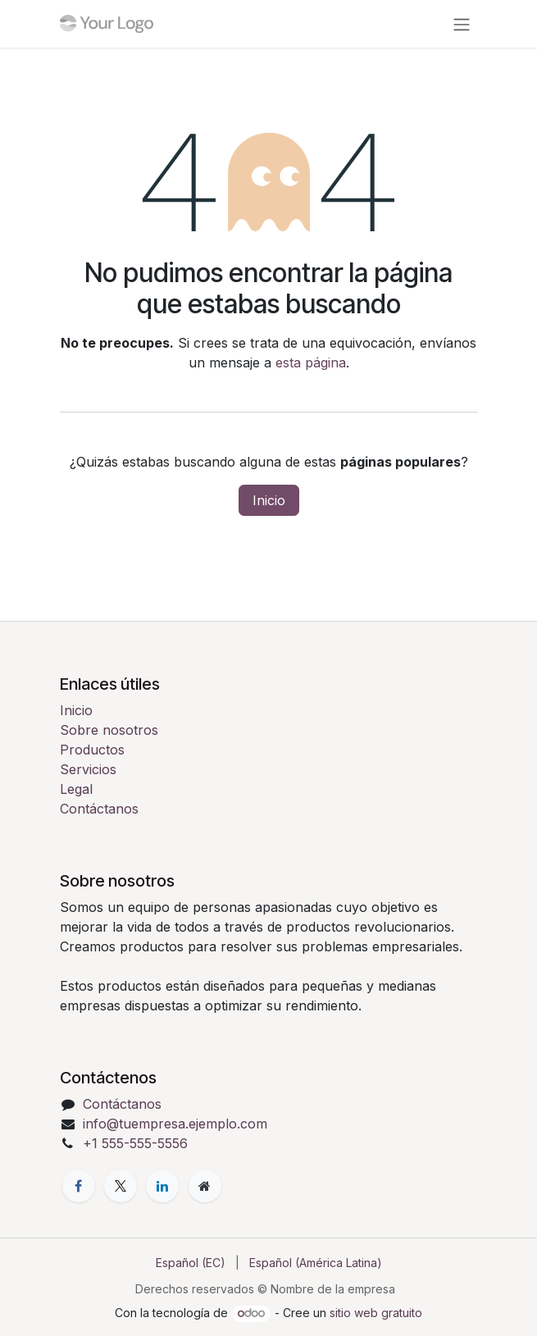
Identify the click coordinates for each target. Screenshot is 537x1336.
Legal (76, 789)
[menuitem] (190, 1263)
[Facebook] (78, 1186)
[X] (120, 1186)
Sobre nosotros (109, 730)
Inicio (269, 500)
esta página (310, 362)
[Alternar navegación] (461, 24)
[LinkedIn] (162, 1186)
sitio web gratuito (376, 1313)
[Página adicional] (205, 1186)
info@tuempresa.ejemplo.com (175, 1123)
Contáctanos (99, 808)
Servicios (88, 769)
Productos (92, 749)
